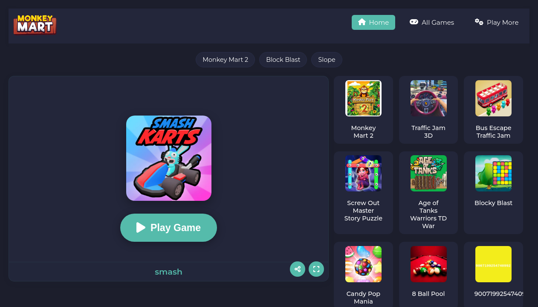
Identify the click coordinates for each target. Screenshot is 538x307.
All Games (431, 22)
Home (371, 22)
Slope (326, 60)
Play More (496, 22)
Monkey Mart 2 (225, 60)
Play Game (169, 228)
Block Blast (283, 60)
